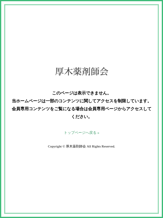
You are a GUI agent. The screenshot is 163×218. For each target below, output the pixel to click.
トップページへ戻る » (81, 132)
